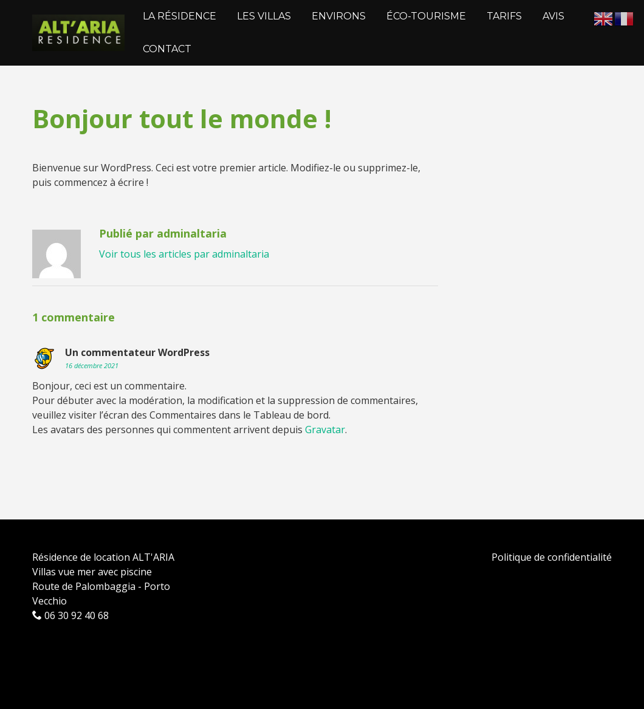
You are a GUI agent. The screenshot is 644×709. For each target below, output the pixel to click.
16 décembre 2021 (91, 365)
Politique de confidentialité (552, 557)
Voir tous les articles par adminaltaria (184, 254)
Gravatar (325, 429)
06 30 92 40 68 (70, 615)
